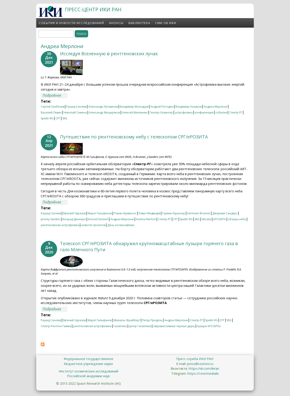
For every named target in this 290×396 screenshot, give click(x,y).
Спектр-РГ (235, 112)
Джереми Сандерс (224, 213)
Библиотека (139, 23)
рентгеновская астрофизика (60, 225)
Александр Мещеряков (104, 112)
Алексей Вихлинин (134, 112)
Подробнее (55, 95)
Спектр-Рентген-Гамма (56, 326)
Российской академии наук (88, 376)
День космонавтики (120, 225)
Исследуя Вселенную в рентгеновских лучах (109, 54)
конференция (204, 112)
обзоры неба (237, 219)
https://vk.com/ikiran (204, 368)
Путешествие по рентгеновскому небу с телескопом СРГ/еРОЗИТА (134, 137)
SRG (64, 118)
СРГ (58, 118)
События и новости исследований (71, 23)
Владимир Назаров (188, 107)
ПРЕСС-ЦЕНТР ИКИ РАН (93, 9)
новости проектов (93, 225)
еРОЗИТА (219, 219)
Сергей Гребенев (52, 107)
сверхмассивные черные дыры (174, 326)
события (221, 112)
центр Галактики (140, 326)
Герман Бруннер (173, 213)
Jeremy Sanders (51, 219)
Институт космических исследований (88, 371)
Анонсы (116, 23)
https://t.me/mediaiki (203, 373)
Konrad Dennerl (98, 219)
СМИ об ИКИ (165, 23)
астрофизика (184, 112)
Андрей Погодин (161, 107)
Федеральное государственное (88, 359)
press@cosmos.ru (200, 364)
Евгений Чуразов (74, 213)
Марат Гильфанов (100, 213)
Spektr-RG (47, 118)
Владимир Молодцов (134, 107)
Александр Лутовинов (103, 107)
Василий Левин (51, 112)
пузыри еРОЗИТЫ (209, 326)
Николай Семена (75, 112)
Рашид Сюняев (76, 107)
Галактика (120, 326)
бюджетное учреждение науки (88, 364)
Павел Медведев (149, 213)
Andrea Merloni (146, 219)
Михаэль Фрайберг (127, 320)
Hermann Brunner (198, 213)
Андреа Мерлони (215, 107)
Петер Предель (152, 320)
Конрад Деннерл (74, 219)
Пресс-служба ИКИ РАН (194, 359)
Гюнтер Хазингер (161, 112)
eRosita (206, 219)
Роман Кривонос (125, 213)
